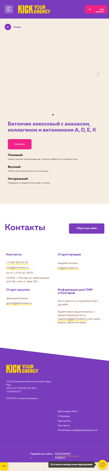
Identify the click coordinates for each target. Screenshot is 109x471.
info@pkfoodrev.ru (17, 268)
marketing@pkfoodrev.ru (73, 319)
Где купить (64, 421)
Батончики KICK (67, 411)
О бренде (64, 416)
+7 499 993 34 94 (17, 262)
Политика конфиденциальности (78, 430)
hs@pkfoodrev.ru (68, 268)
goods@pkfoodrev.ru (19, 303)
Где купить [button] (19, 144)
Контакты (64, 425)
